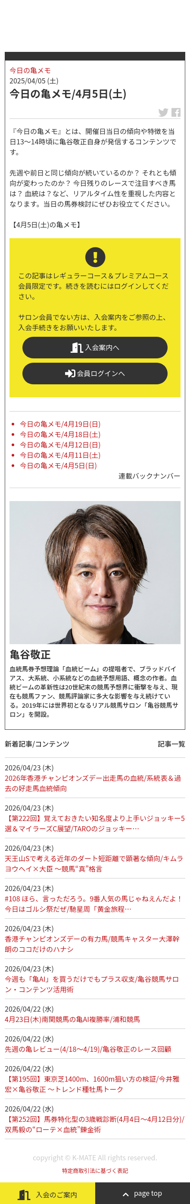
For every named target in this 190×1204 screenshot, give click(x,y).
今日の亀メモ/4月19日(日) (60, 423)
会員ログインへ (95, 373)
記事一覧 (171, 743)
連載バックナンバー (149, 475)
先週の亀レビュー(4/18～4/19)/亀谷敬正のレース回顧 (88, 1049)
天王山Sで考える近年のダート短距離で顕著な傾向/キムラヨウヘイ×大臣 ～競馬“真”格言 (94, 863)
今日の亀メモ (30, 70)
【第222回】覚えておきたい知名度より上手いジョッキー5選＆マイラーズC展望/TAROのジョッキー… (95, 823)
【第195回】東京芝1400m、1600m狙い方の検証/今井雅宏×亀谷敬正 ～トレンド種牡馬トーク (92, 1083)
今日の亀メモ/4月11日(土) (60, 455)
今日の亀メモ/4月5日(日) (58, 465)
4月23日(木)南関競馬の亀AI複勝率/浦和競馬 (72, 1019)
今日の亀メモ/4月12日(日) (60, 444)
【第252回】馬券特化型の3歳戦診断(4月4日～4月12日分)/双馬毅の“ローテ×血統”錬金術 (94, 1124)
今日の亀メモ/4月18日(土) (60, 434)
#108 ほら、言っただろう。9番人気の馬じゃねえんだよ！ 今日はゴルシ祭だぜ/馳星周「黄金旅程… (94, 903)
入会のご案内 (47, 1194)
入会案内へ (95, 347)
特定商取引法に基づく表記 (95, 1170)
